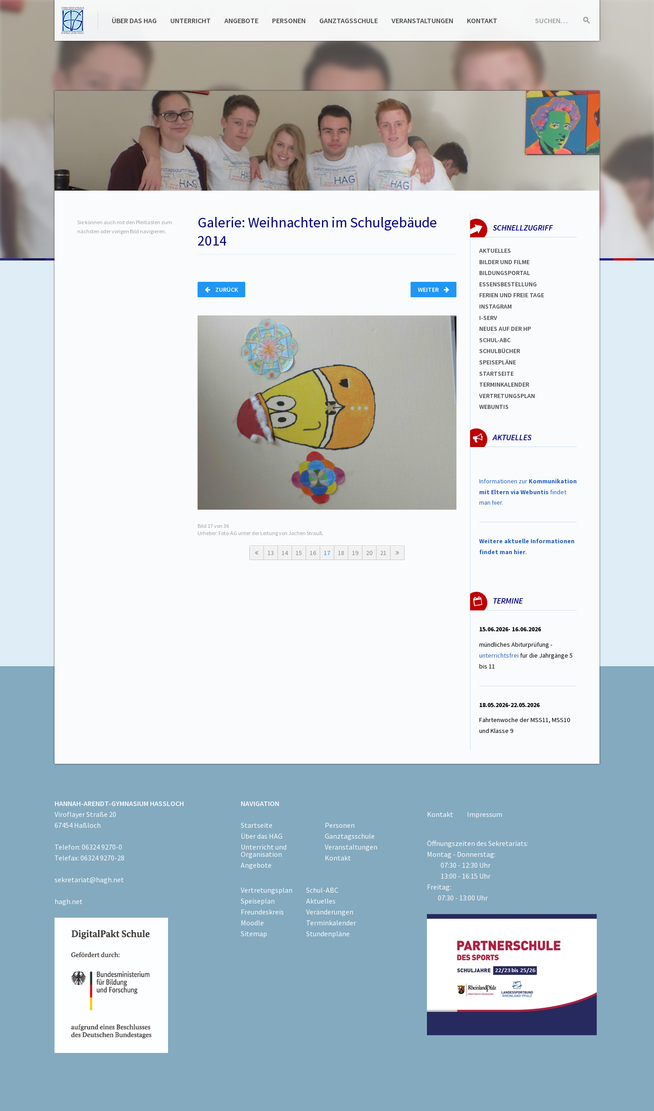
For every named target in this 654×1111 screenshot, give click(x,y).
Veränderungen (329, 911)
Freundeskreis (262, 911)
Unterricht (190, 20)
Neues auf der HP (505, 328)
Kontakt (482, 20)
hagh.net (68, 901)
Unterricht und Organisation (264, 850)
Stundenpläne (328, 933)
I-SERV (488, 318)
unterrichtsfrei (499, 655)
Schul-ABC (322, 890)
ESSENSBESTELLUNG (508, 284)
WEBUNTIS (494, 407)
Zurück (221, 289)
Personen (289, 20)
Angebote (241, 20)
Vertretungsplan (507, 396)
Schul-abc (494, 340)
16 (313, 553)
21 (383, 553)
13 (271, 553)
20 (369, 553)
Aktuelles (495, 250)
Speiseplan (258, 900)
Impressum (484, 814)
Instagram (495, 306)
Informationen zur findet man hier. (528, 492)
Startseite (496, 373)
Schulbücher (499, 351)
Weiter (433, 289)
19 (355, 553)
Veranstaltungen (422, 20)
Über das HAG (134, 20)
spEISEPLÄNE (497, 362)
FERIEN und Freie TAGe (511, 295)
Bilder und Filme (504, 262)
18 (341, 553)
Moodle (252, 922)
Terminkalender (504, 384)
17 (327, 553)
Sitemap (254, 933)
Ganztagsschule (348, 20)
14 (285, 553)
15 (299, 553)
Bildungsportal (504, 273)
